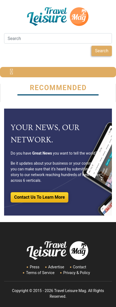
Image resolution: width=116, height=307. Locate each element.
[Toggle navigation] (11, 72)
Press (34, 267)
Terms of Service (40, 273)
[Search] (58, 38)
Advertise (56, 267)
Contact (79, 267)
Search (101, 50)
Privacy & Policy (76, 273)
